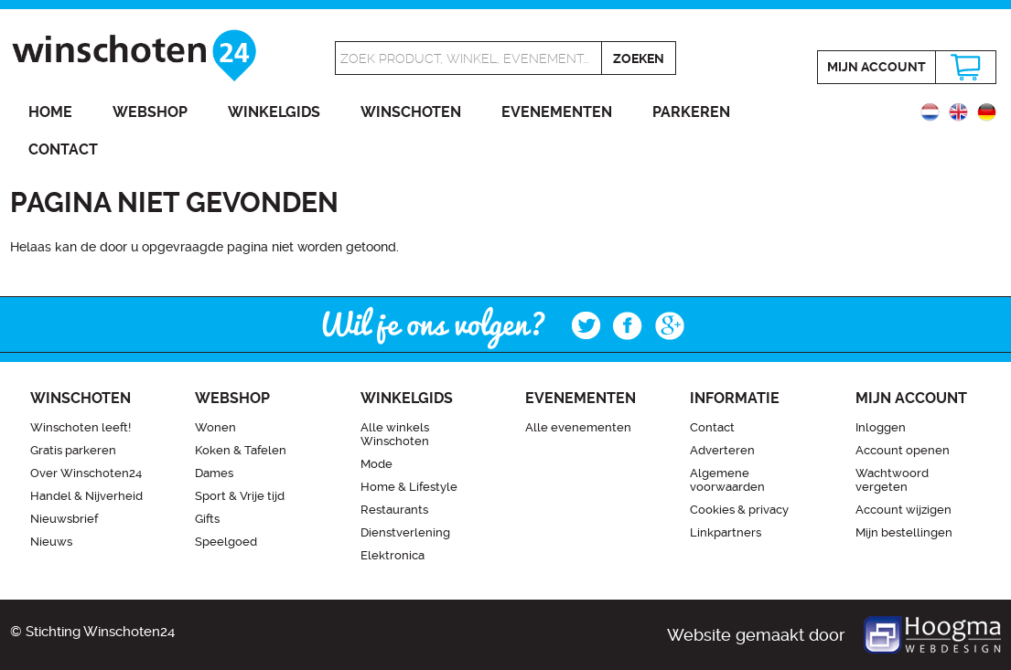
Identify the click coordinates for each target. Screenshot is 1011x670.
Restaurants (394, 509)
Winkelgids (274, 112)
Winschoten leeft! (80, 427)
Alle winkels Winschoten (394, 434)
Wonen (215, 427)
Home (50, 112)
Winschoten (410, 112)
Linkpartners (725, 532)
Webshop (150, 112)
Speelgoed (226, 541)
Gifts (207, 519)
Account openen (902, 450)
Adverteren (722, 450)
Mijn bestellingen (903, 532)
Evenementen (556, 112)
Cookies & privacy (739, 509)
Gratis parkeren (73, 450)
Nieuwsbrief (64, 519)
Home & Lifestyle (408, 487)
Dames (214, 473)
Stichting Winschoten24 (100, 631)
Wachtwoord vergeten (892, 480)
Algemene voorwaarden (727, 480)
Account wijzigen (903, 509)
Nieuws (51, 541)
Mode (376, 464)
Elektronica (392, 555)
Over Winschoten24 (86, 473)
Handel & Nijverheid (86, 496)
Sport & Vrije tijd (240, 496)
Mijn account (876, 66)
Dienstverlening (405, 532)
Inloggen (880, 427)
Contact (63, 149)
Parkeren (691, 112)
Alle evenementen (578, 427)
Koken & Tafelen (240, 450)
